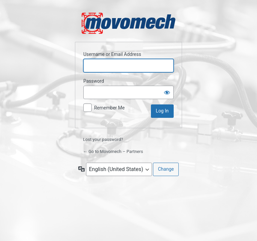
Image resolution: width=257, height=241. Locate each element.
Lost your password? (103, 139)
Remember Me (109, 107)
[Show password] (167, 92)
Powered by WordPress (128, 23)
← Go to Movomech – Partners (113, 151)
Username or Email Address (112, 54)
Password (93, 81)
